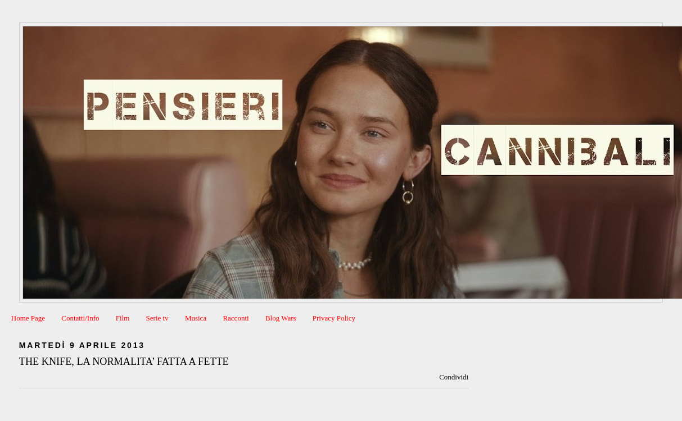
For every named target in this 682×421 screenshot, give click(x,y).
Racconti (236, 318)
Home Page (28, 318)
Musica (195, 318)
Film (123, 318)
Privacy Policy (334, 318)
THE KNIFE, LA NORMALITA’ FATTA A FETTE (124, 361)
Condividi (453, 377)
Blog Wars (280, 318)
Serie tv (157, 318)
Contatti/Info (80, 318)
